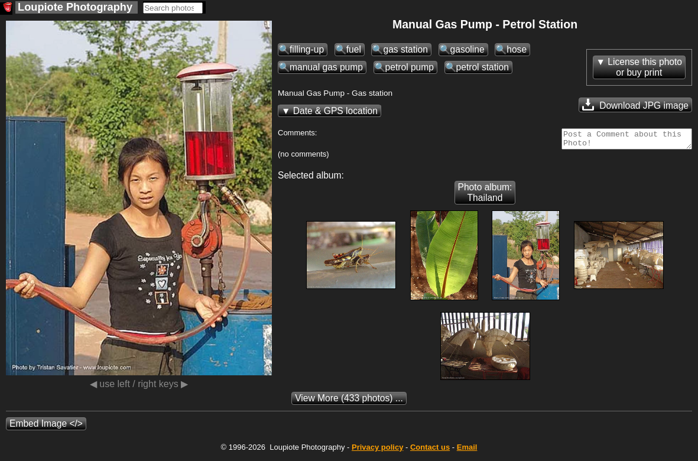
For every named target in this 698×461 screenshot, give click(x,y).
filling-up (307, 49)
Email (467, 450)
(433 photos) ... (349, 402)
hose (517, 49)
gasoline (467, 49)
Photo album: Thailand (485, 196)
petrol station (482, 67)
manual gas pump (326, 67)
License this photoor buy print (645, 67)
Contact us (430, 450)
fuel (353, 49)
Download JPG (635, 105)
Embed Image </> (46, 427)
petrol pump (409, 67)
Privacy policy (377, 450)
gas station (405, 49)
